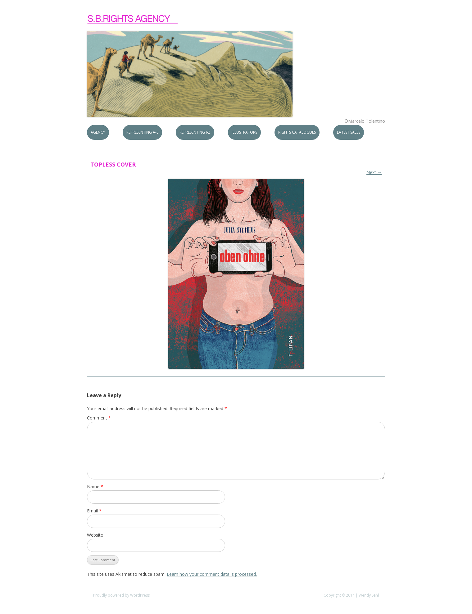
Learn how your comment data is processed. (212, 574)
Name (95, 486)
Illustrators (244, 132)
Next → (374, 172)
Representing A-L (142, 132)
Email (94, 511)
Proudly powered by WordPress (121, 595)
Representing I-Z (195, 132)
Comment (99, 418)
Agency (98, 132)
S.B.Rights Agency (132, 19)
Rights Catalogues (297, 132)
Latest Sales (348, 132)
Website (95, 535)
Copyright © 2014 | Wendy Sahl (351, 595)
